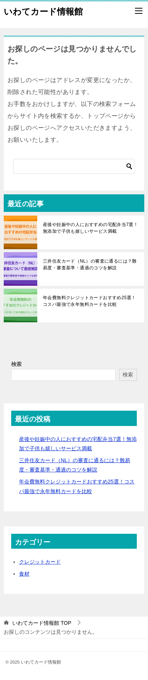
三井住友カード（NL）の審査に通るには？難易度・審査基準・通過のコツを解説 (90, 264)
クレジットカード (40, 562)
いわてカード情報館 (43, 10)
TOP (41, 623)
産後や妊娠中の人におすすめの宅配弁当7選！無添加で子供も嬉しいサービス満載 (90, 228)
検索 (16, 364)
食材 (24, 574)
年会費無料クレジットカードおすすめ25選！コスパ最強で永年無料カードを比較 (89, 301)
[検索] (74, 166)
